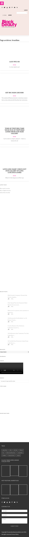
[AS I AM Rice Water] (14, 287)
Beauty (21, 450)
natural (18, 455)
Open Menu (2, 3)
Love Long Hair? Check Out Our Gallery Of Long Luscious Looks (14, 170)
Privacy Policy (15, 534)
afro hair (15, 450)
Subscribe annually (5, 192)
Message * (14, 521)
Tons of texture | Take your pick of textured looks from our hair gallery (14, 130)
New (10, 450)
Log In (25, 10)
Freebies (4, 455)
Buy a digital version (5, 190)
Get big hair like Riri (14, 93)
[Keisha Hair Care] (11, 235)
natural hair (4, 450)
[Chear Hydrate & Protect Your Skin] (11, 258)
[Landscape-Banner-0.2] (14, 30)
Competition (20, 452)
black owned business (10, 452)
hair (3, 452)
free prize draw (11, 455)
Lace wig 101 (14, 62)
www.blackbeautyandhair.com (15, 532)
